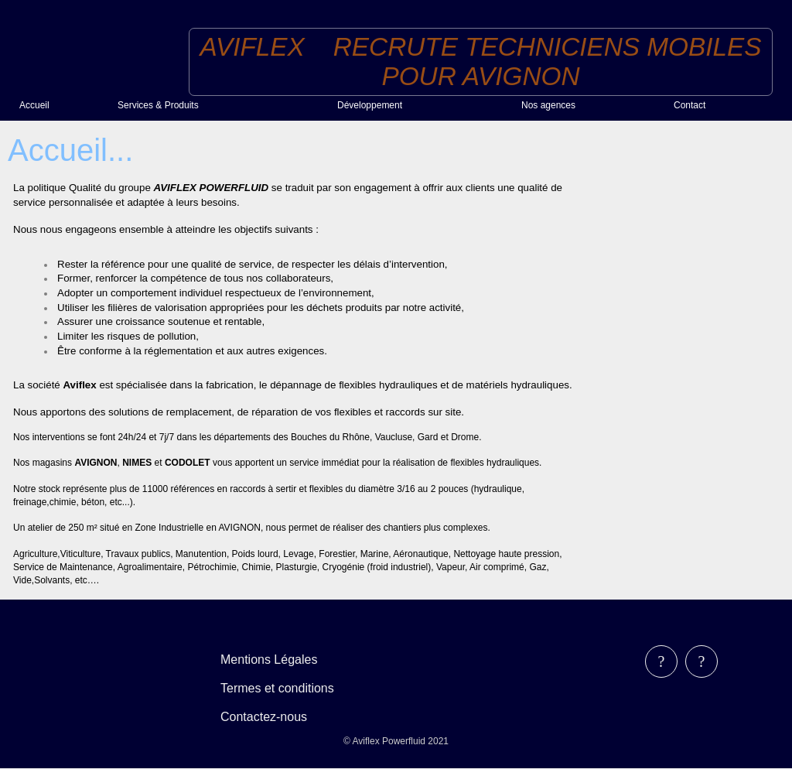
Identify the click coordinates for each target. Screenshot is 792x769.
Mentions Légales (268, 659)
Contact (689, 105)
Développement (369, 105)
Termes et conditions (277, 688)
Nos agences (548, 105)
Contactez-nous (263, 716)
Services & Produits (158, 105)
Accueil (34, 105)
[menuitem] (62, 105)
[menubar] (288, 688)
